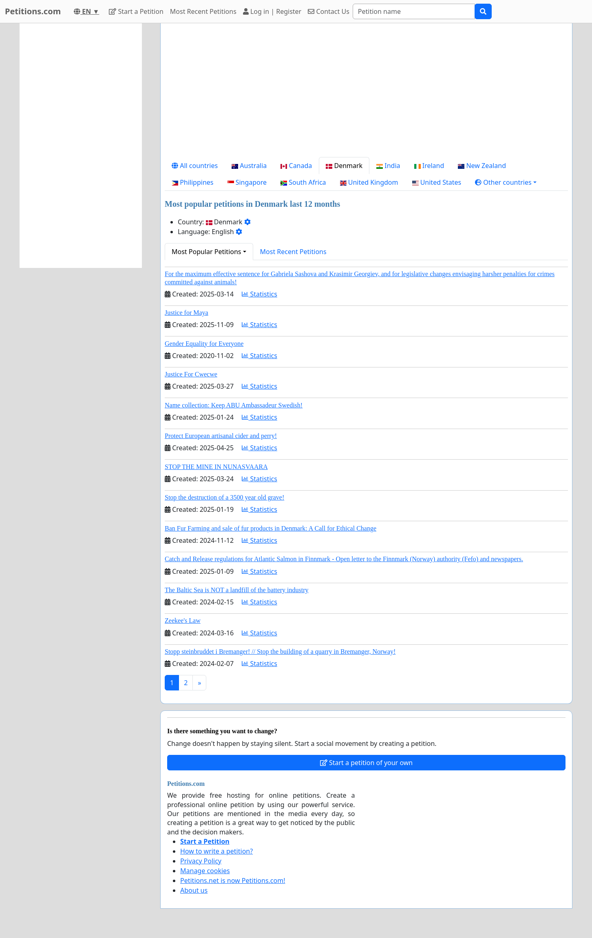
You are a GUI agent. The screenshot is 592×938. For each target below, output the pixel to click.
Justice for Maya (186, 312)
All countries (195, 165)
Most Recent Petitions (203, 11)
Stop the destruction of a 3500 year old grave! (224, 497)
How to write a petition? (216, 851)
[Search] (414, 11)
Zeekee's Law (183, 620)
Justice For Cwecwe (191, 374)
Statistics (259, 294)
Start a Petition (136, 11)
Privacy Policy (200, 860)
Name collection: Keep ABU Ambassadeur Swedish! (234, 405)
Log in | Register (272, 11)
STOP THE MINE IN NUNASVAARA (216, 466)
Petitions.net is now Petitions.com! (232, 880)
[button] (505, 182)
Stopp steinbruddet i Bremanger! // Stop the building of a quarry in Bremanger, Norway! (280, 651)
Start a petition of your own (366, 762)
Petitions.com (33, 11)
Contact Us (328, 11)
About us (194, 890)
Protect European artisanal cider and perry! (221, 435)
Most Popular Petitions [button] (206, 251)
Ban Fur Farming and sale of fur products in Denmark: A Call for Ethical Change (270, 528)
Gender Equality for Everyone (204, 343)
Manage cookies (205, 870)
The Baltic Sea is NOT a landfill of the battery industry (237, 589)
